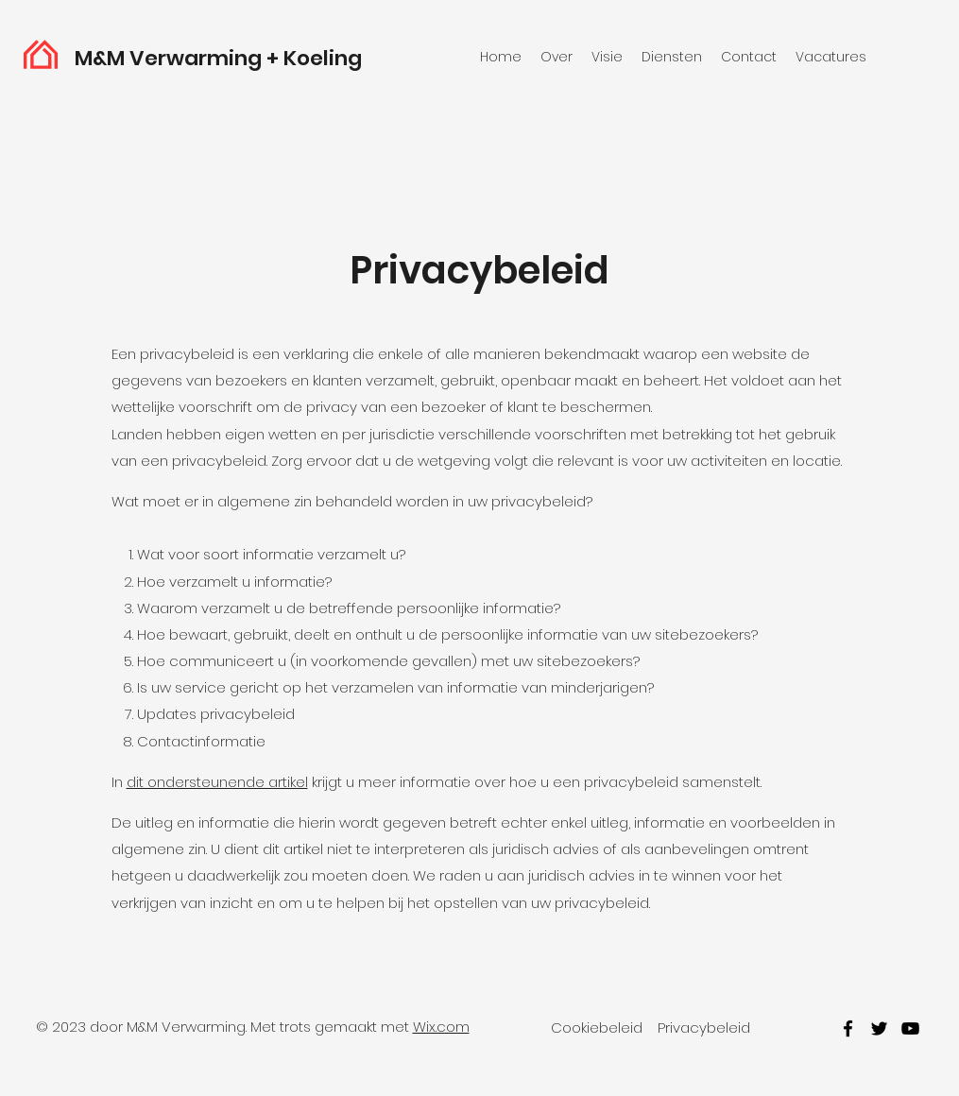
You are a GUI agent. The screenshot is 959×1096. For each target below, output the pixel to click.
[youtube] (910, 1028)
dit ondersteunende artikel (217, 782)
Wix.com (441, 1026)
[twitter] (879, 1028)
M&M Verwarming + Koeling (218, 58)
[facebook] (848, 1028)
